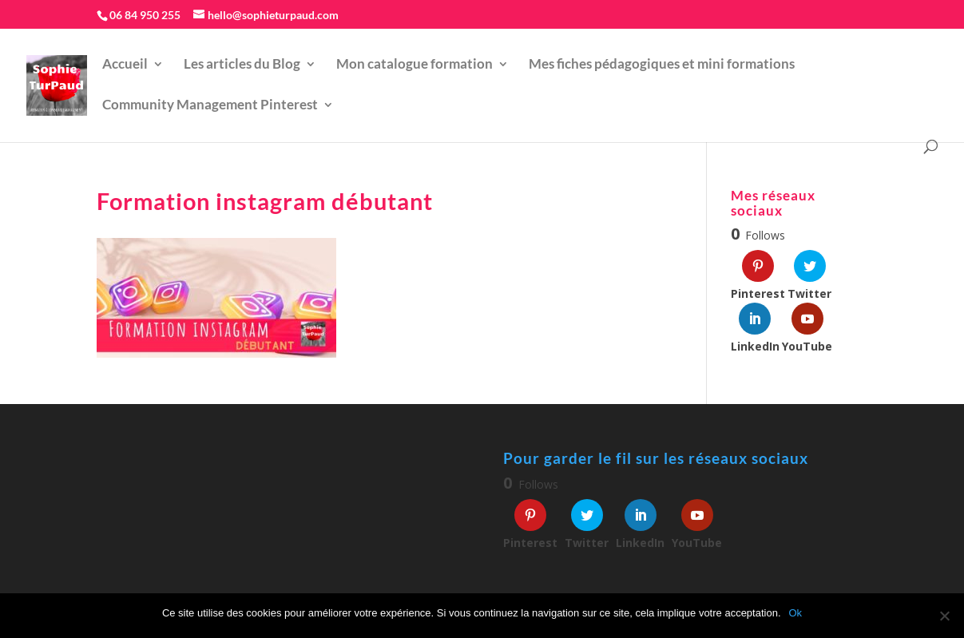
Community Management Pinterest (210, 106)
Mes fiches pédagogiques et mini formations (662, 65)
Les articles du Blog (242, 65)
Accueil (125, 65)
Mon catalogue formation (414, 65)
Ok (796, 613)
